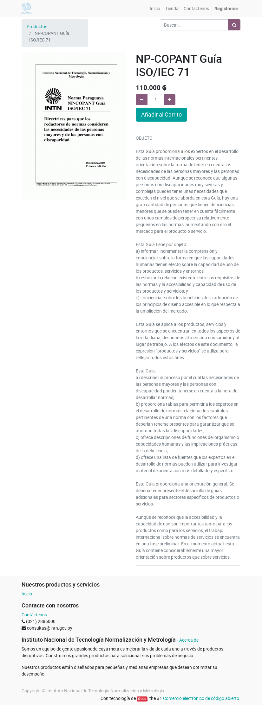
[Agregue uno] (169, 99)
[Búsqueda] (234, 24)
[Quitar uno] (141, 99)
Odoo (142, 698)
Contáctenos (34, 615)
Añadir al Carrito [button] (161, 114)
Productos (37, 26)
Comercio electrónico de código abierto (201, 698)
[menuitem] (155, 8)
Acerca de (189, 640)
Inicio (27, 594)
